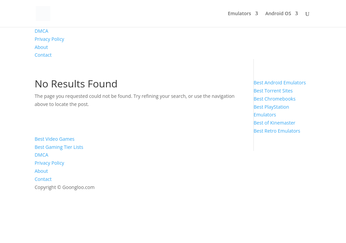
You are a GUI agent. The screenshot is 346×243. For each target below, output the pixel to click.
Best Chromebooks (275, 99)
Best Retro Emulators (277, 131)
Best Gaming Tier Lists (58, 147)
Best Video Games (54, 139)
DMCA (41, 31)
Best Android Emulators (280, 82)
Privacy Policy (49, 39)
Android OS (278, 14)
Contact (42, 55)
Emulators (239, 14)
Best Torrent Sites (273, 90)
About (41, 47)
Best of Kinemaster (275, 122)
